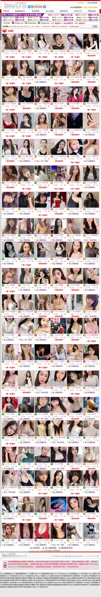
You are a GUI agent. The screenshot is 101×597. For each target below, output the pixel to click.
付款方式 (78, 11)
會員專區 (36, 11)
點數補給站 (20, 11)
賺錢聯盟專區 (67, 548)
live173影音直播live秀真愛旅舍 (51, 550)
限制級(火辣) (19, 23)
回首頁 (6, 11)
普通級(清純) (45, 23)
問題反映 (92, 11)
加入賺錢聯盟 (50, 548)
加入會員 (50, 11)
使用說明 (64, 11)
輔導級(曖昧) (32, 23)
